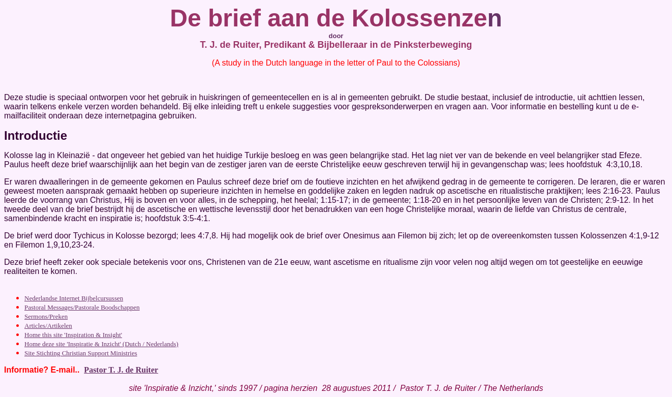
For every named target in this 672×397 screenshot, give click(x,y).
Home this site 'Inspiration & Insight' (73, 335)
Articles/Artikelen (48, 325)
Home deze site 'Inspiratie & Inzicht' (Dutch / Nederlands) (101, 344)
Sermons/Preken (46, 316)
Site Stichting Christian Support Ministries (80, 353)
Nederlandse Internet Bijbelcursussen (73, 298)
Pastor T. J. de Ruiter (121, 369)
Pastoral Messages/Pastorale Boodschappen (82, 307)
